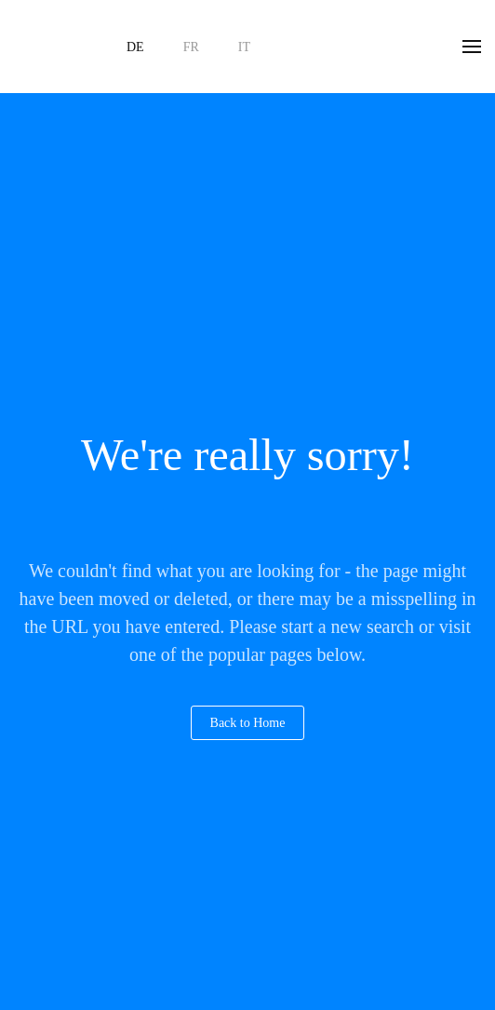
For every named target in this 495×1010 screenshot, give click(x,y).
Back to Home (248, 723)
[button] (471, 46)
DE (135, 47)
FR (191, 47)
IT (244, 47)
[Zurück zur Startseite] (51, 46)
